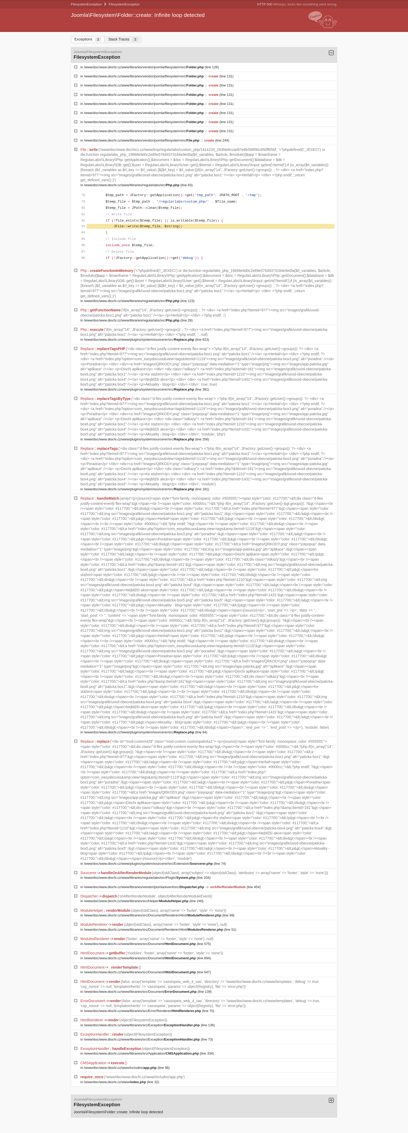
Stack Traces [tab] (123, 39)
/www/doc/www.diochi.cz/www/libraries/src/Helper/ (136, 901)
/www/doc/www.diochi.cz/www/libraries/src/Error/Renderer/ (143, 1011)
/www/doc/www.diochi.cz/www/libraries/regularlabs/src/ (132, 185)
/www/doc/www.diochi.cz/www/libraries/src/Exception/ (142, 1025)
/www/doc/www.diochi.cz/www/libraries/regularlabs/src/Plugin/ (140, 878)
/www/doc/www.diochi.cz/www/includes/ (120, 1068)
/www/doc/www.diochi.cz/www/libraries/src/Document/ (140, 944)
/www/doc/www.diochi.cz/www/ (115, 1082)
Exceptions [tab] (87, 39)
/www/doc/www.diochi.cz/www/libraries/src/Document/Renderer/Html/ (153, 915)
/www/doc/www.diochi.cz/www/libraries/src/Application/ (142, 1053)
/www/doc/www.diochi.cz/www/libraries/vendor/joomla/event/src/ (144, 887)
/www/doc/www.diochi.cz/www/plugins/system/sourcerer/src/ (139, 339)
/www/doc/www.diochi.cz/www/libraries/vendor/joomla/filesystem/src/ (144, 67)
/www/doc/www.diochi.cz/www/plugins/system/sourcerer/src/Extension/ (149, 864)
